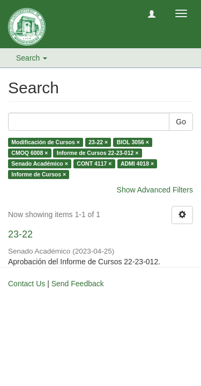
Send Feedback (77, 283)
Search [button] (31, 58)
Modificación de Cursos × (45, 142)
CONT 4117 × (94, 163)
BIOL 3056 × (133, 142)
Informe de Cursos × (38, 174)
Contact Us (26, 283)
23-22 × (98, 142)
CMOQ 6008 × (29, 153)
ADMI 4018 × (137, 163)
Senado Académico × (39, 163)
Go (181, 121)
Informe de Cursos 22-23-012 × (98, 153)
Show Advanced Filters (155, 189)
